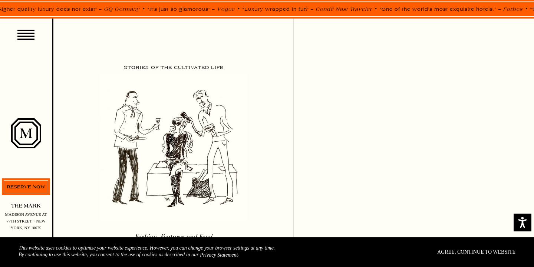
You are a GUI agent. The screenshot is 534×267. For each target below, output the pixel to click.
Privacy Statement (219, 255)
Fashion (146, 237)
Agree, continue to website (476, 252)
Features (172, 237)
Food (205, 237)
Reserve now (26, 186)
